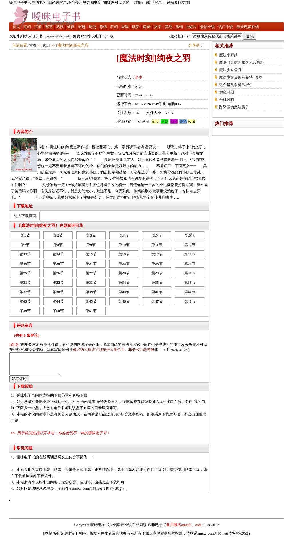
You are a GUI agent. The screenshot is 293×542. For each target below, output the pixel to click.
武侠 (60, 27)
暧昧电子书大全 (103, 529)
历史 (92, 27)
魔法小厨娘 (228, 55)
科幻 (114, 27)
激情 (179, 27)
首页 (16, 27)
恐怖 (103, 27)
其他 (168, 27)
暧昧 (147, 27)
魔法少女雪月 (230, 70)
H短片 (192, 27)
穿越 (81, 27)
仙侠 (70, 27)
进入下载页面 (25, 216)
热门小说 (225, 27)
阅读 (174, 121)
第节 (25, 235)
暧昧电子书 (26, 399)
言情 (38, 27)
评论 (183, 121)
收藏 (191, 121)
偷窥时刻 (226, 92)
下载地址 (25, 206)
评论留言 (25, 325)
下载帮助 (25, 391)
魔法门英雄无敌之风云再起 (241, 62)
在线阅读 (46, 461)
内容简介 (25, 132)
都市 (49, 27)
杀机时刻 (226, 99)
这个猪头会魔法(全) (235, 85)
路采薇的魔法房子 (234, 107)
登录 (158, 2)
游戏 (125, 27)
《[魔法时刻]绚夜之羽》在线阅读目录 (50, 225)
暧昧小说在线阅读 (132, 529)
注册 (138, 2)
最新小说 (207, 27)
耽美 (136, 27)
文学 (157, 27)
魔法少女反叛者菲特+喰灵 (240, 77)
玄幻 (27, 27)
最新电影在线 (248, 27)
